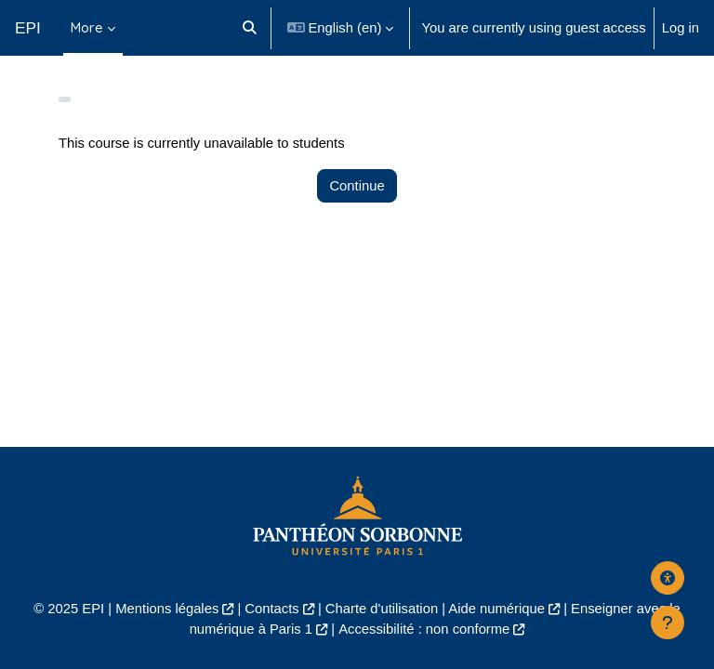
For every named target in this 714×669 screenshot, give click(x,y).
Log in (680, 27)
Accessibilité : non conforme (423, 629)
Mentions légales (166, 608)
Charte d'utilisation (381, 608)
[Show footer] (667, 622)
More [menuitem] (87, 27)
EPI (28, 28)
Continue (356, 185)
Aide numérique (496, 608)
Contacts (271, 608)
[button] (249, 28)
